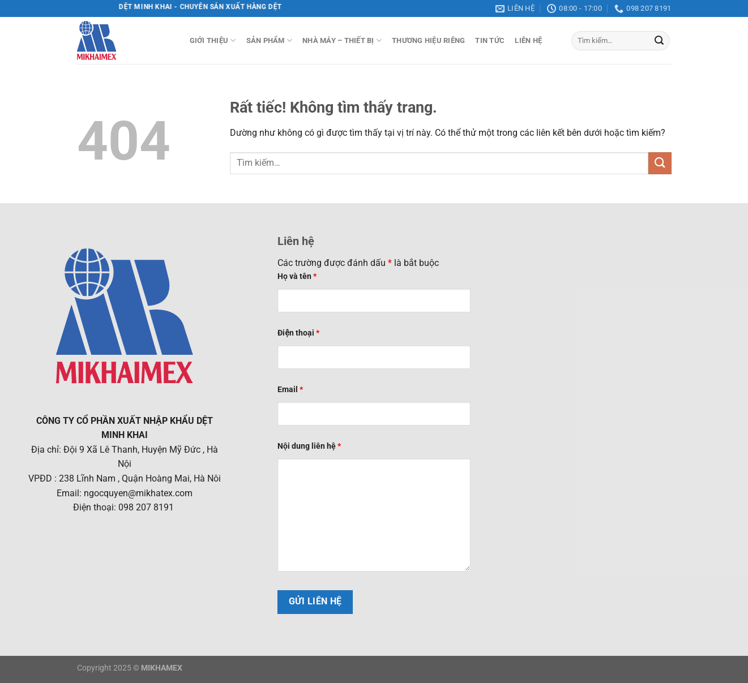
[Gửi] (659, 40)
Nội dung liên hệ (309, 446)
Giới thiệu (213, 40)
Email (290, 389)
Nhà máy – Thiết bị (342, 40)
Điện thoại (298, 333)
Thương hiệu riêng (428, 40)
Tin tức (490, 40)
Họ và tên (297, 276)
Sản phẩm (269, 40)
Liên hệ (528, 40)
